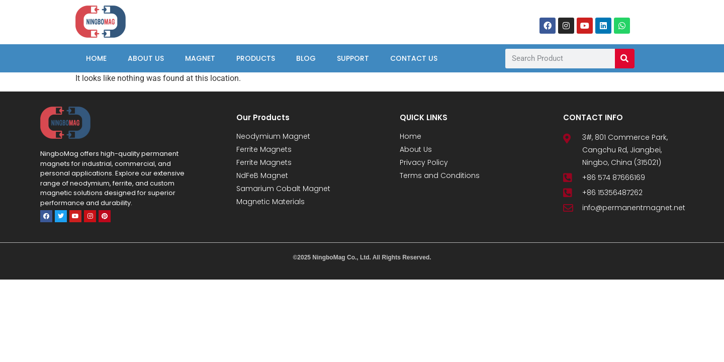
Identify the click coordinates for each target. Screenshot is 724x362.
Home (96, 58)
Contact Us (413, 58)
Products (255, 58)
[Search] (625, 58)
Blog (306, 58)
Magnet (200, 58)
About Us (146, 58)
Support (353, 58)
